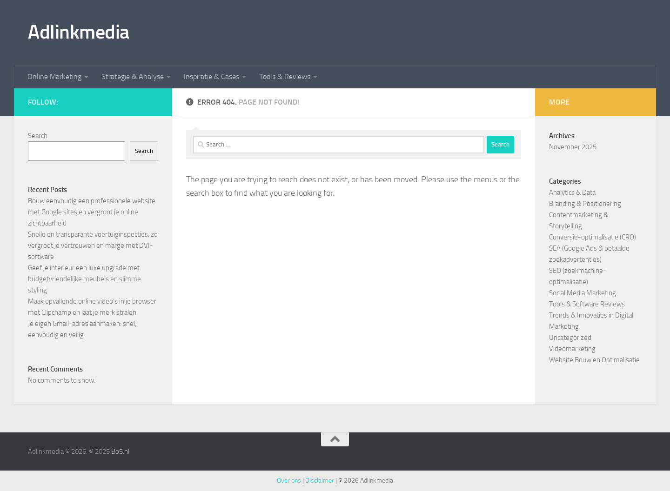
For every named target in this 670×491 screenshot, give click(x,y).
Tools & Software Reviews (587, 304)
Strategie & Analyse (132, 76)
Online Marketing (54, 76)
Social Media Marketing (582, 293)
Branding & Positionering (585, 203)
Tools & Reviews (284, 76)
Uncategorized (570, 337)
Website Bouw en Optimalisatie (594, 360)
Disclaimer (319, 480)
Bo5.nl (120, 451)
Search (37, 136)
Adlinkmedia (78, 32)
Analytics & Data (572, 192)
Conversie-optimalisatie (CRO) (592, 237)
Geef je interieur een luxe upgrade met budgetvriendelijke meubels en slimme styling (84, 279)
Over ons (289, 480)
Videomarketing (572, 349)
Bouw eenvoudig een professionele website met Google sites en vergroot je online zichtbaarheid (91, 212)
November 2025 (572, 147)
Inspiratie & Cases (211, 76)
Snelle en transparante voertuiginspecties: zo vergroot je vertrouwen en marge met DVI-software (93, 245)
